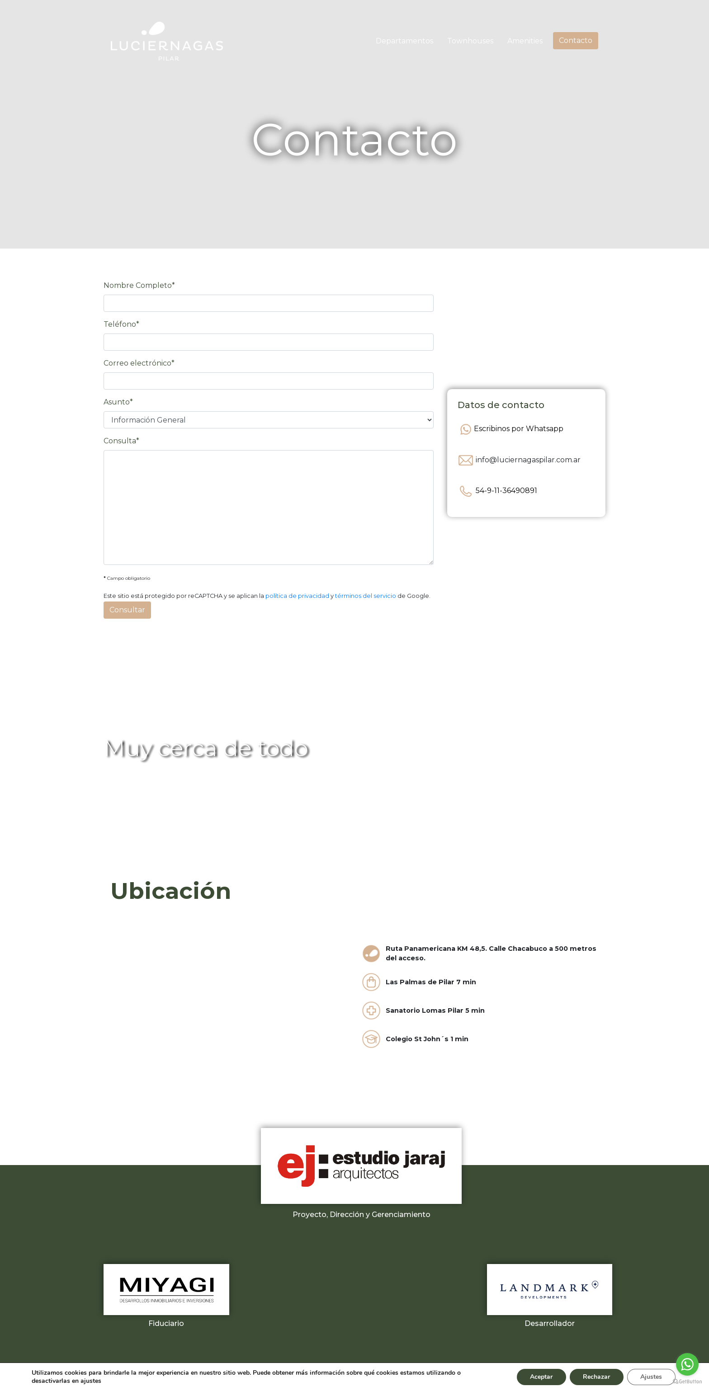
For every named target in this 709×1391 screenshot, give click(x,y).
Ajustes (651, 1376)
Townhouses (470, 41)
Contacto (575, 40)
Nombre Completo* (139, 285)
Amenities (525, 41)
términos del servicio (365, 595)
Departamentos (404, 41)
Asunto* (118, 402)
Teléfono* (121, 324)
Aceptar (540, 1376)
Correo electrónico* (139, 363)
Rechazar (596, 1376)
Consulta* (121, 441)
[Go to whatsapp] (687, 1364)
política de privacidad (297, 595)
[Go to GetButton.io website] (687, 1382)
